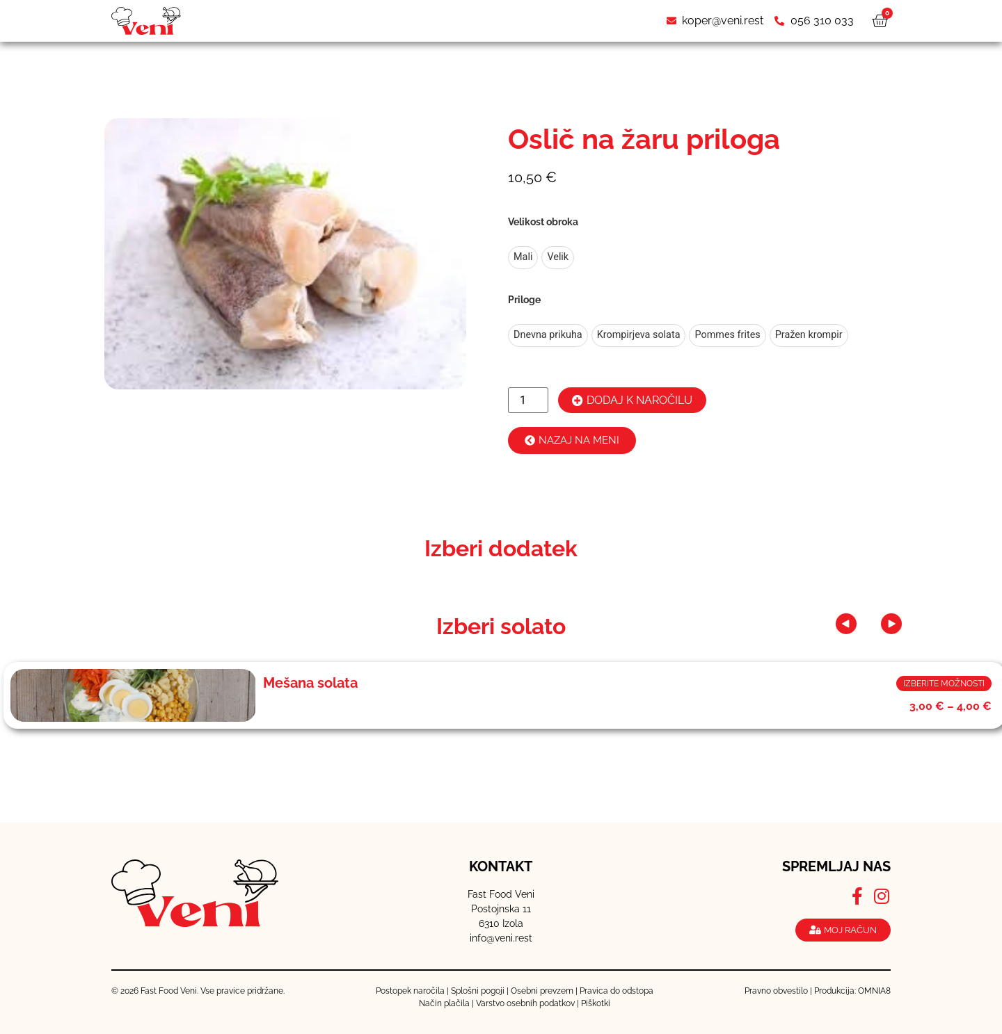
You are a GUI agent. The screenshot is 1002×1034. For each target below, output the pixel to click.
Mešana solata (310, 682)
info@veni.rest (501, 938)
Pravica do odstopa (616, 991)
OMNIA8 (874, 991)
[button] (861, 623)
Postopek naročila (410, 991)
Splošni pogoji (477, 991)
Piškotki (595, 1003)
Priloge (524, 300)
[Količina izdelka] (528, 400)
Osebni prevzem (542, 991)
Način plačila (444, 1003)
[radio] (523, 257)
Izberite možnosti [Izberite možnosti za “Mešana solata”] (944, 683)
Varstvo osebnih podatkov (525, 1003)
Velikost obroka (543, 222)
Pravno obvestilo (776, 991)
